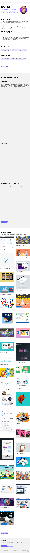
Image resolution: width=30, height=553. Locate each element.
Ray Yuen (3, 1)
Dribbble (27, 551)
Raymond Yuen (5, 550)
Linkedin (23, 550)
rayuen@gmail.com (15, 550)
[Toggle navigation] (27, 1)
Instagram (26, 550)
